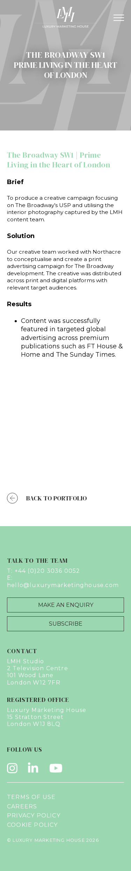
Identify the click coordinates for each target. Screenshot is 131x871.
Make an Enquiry (65, 605)
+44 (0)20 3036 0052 (47, 571)
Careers (22, 806)
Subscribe (65, 623)
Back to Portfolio (47, 498)
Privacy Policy (33, 815)
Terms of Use (31, 797)
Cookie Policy (32, 825)
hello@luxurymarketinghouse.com (63, 585)
